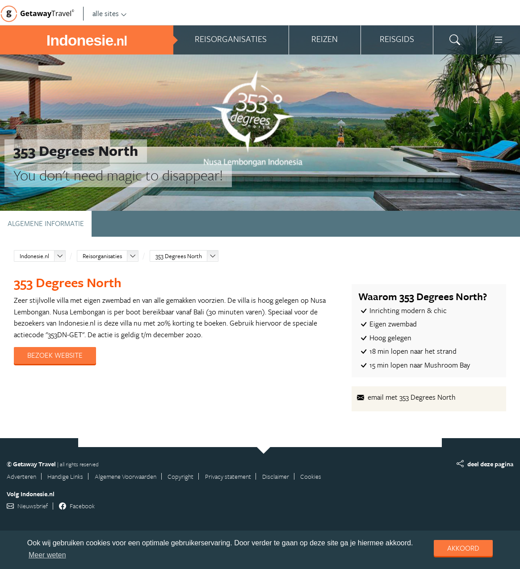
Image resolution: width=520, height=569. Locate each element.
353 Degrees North (178, 255)
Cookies (310, 476)
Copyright (180, 476)
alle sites (109, 13)
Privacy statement (228, 476)
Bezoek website (55, 355)
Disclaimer (275, 476)
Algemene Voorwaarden (125, 476)
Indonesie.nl (34, 255)
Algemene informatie (46, 223)
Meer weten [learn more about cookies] (47, 555)
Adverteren (21, 476)
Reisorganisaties (102, 255)
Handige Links (65, 476)
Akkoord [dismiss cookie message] (463, 548)
